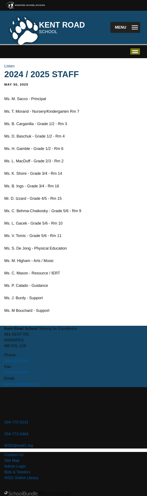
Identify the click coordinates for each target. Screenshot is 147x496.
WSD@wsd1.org (18, 445)
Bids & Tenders (17, 472)
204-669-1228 (16, 361)
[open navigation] (125, 27)
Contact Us (13, 455)
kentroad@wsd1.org (21, 384)
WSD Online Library (21, 478)
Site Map (11, 460)
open (135, 51)
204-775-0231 (16, 422)
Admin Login (15, 466)
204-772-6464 (16, 434)
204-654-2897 (16, 372)
